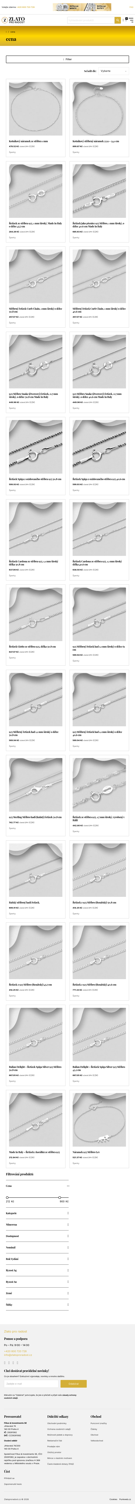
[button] (37, 1185)
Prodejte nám (53, 1446)
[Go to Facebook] (9, 1363)
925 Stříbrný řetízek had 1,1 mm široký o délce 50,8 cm (34, 733)
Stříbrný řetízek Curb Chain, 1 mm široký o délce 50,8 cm (35, 310)
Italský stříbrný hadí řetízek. (24, 902)
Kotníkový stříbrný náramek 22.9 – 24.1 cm (96, 141)
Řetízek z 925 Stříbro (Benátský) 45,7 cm (30, 984)
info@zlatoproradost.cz (18, 1355)
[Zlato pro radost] (13, 20)
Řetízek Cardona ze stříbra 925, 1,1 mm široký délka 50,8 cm (33, 562)
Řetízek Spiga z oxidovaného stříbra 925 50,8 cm (35, 479)
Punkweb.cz (125, 1499)
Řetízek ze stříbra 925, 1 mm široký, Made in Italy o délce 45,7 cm (35, 224)
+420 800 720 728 (25, 7)
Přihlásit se (9, 1478)
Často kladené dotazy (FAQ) (60, 1464)
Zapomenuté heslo (13, 1484)
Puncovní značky (99, 1423)
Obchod (94, 1435)
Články (94, 1429)
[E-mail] (31, 1384)
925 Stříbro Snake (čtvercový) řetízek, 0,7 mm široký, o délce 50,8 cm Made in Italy (33, 395)
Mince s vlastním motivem (59, 1458)
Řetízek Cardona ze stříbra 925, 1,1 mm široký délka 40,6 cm (97, 562)
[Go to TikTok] (17, 1363)
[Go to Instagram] (13, 1363)
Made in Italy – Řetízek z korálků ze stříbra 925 (34, 1152)
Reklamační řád (54, 1441)
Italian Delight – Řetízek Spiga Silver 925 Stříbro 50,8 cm (35, 1068)
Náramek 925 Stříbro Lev (86, 1152)
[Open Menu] (131, 20)
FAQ (131, 7)
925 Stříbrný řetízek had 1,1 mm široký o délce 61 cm (99, 648)
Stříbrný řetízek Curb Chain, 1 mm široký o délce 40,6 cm (99, 310)
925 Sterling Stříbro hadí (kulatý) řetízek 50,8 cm (35, 817)
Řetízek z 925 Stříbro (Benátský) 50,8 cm (94, 902)
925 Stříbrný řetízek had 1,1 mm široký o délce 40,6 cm (97, 733)
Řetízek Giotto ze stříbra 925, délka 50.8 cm (32, 646)
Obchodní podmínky (57, 1423)
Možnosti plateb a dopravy (60, 1435)
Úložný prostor (54, 1452)
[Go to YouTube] (4, 1363)
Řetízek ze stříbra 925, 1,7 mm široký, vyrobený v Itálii (99, 818)
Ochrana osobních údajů (58, 1429)
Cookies (113, 1499)
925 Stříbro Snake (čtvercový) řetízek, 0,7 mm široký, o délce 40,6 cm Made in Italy (97, 395)
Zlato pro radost (15, 1331)
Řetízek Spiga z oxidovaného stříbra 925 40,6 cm (99, 479)
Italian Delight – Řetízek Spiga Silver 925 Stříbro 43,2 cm (99, 1068)
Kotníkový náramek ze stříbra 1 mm (28, 141)
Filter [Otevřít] (67, 59)
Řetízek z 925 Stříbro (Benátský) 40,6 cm (94, 984)
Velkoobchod (97, 1441)
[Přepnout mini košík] (126, 20)
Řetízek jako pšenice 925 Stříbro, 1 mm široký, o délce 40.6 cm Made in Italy (98, 224)
